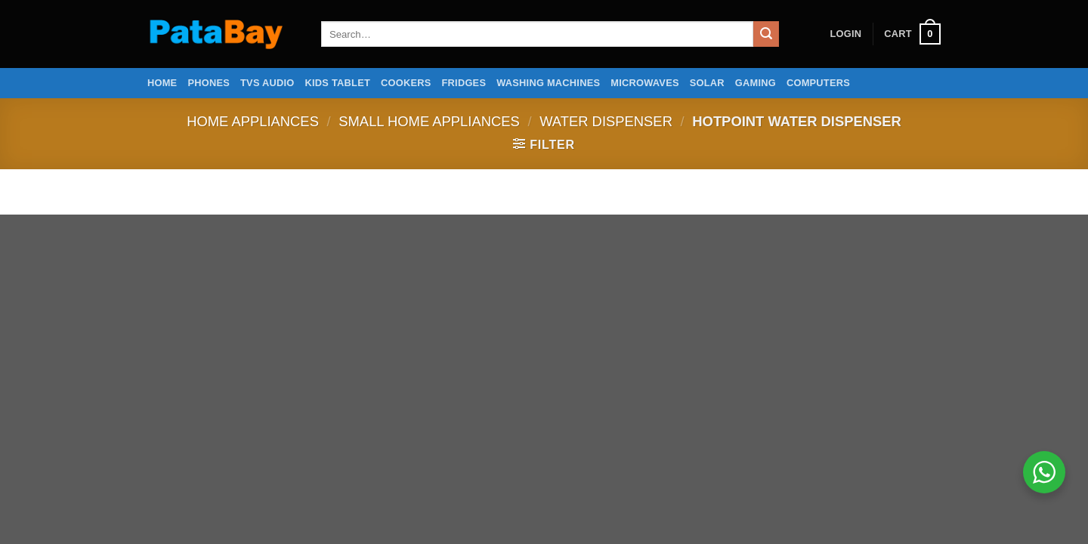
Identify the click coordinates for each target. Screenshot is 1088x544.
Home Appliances (253, 121)
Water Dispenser (605, 121)
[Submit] (766, 34)
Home (162, 82)
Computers (818, 82)
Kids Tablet (337, 82)
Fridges (464, 82)
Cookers (406, 82)
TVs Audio (267, 82)
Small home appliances (429, 121)
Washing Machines (548, 82)
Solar (707, 82)
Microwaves (644, 82)
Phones (208, 82)
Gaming (755, 82)
